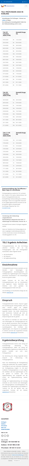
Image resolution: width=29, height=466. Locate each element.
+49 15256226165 (7, 1)
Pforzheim (4, 425)
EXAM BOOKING (5, 429)
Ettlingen (3, 422)
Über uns (3, 427)
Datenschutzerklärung (17, 455)
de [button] (24, 1)
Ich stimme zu (17, 460)
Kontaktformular (6, 208)
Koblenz (3, 424)
